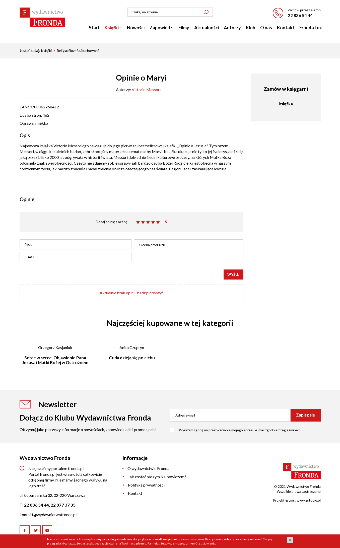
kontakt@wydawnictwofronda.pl (48, 514)
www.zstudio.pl (309, 500)
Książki (113, 27)
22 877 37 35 (63, 505)
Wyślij (233, 274)
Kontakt (285, 27)
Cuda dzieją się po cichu (132, 357)
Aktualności (206, 27)
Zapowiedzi (161, 27)
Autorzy (232, 27)
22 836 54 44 (300, 15)
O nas (266, 27)
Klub (250, 27)
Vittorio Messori (146, 89)
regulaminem (291, 430)
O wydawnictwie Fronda (148, 468)
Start (94, 27)
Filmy (183, 27)
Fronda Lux (310, 27)
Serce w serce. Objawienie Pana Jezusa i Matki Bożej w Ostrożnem (55, 360)
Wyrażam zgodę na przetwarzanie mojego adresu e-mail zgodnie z (240, 430)
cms (292, 500)
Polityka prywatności (146, 485)
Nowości (136, 27)
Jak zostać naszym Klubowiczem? (157, 476)
